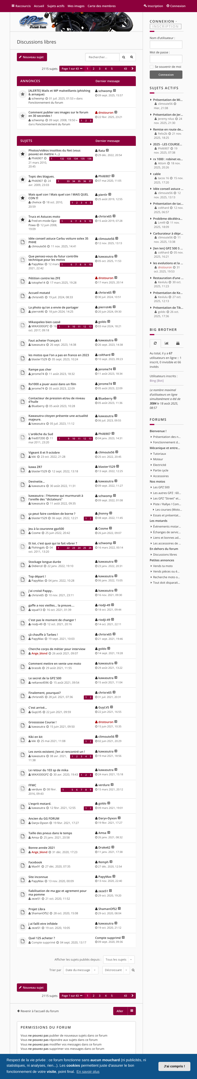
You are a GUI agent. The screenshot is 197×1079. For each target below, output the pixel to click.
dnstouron (105, 112)
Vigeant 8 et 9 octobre (44, 453)
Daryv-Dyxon (40, 823)
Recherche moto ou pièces (167, 577)
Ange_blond (39, 653)
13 (90, 326)
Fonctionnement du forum (46, 103)
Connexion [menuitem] (178, 6)
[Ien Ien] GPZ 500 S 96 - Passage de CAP (168, 248)
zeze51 (36, 899)
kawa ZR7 (35, 467)
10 (90, 221)
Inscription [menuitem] (155, 6)
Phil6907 (37, 158)
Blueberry (38, 406)
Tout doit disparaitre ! (167, 582)
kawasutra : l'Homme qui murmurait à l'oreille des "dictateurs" (56, 497)
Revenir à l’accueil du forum (40, 1011)
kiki (34, 457)
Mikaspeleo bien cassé (44, 322)
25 (84, 548)
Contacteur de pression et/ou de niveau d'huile (57, 400)
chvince (36, 202)
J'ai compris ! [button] (174, 1066)
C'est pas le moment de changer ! (52, 620)
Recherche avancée (132, 57)
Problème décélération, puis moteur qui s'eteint (168, 219)
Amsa (35, 837)
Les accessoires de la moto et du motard (167, 543)
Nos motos (157, 481)
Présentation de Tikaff (168, 308)
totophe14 (38, 283)
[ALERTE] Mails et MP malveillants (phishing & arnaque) (59, 92)
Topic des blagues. (42, 176)
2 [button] (94, 69)
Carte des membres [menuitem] (102, 6)
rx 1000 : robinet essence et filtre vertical (168, 159)
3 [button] (99, 69)
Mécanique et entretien (165, 448)
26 (90, 548)
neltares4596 (40, 682)
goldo (102, 322)
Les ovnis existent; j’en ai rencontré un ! (57, 752)
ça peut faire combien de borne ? (52, 514)
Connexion (162, 21)
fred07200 (38, 438)
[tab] (155, 343)
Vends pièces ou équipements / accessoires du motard (167, 571)
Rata (101, 151)
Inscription (165, 26)
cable (157, 174)
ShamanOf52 (40, 913)
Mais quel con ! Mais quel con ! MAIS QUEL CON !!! (59, 196)
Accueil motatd (39, 293)
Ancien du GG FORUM (44, 818)
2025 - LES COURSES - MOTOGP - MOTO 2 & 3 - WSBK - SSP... (168, 144)
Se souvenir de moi (165, 67)
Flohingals (38, 547)
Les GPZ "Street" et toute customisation (167, 498)
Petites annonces (162, 560)
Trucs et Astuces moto (44, 217)
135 (83, 158)
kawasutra (105, 256)
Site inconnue (38, 877)
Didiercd (37, 566)
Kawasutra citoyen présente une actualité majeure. (58, 417)
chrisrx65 (105, 216)
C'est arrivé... (38, 708)
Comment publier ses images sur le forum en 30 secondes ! (58, 114)
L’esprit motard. (40, 804)
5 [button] (112, 69)
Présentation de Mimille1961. (168, 100)
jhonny (103, 513)
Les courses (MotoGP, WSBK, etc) (169, 509)
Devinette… (37, 481)
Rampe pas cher (40, 369)
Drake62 (104, 847)
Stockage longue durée (45, 562)
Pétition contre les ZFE (44, 278)
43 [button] (125, 69)
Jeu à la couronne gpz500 (46, 529)
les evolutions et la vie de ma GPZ (168, 263)
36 (84, 181)
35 (79, 181)
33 (68, 181)
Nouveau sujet (33, 57)
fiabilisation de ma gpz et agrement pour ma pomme (58, 892)
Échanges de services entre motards (167, 532)
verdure (37, 789)
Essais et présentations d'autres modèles (167, 515)
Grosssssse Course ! (43, 722)
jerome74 (38, 374)
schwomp (38, 98)
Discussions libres (36, 42)
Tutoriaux (159, 454)
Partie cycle (160, 470)
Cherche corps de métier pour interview (57, 649)
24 (79, 548)
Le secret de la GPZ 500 (45, 678)
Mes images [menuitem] (76, 6)
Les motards (158, 521)
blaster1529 (39, 359)
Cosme (36, 533)
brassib (36, 668)
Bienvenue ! (158, 431)
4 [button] (106, 69)
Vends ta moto (163, 566)
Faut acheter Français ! (45, 340)
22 (68, 548)
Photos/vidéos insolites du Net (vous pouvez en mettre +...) (55, 152)
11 (79, 326)
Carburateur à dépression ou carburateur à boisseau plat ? (168, 233)
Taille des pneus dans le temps (50, 833)
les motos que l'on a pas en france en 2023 (59, 355)
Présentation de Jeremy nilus (168, 114)
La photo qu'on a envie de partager (54, 307)
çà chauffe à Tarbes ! (43, 635)
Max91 (36, 866)
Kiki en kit (36, 737)
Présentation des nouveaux (167, 437)
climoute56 (39, 246)
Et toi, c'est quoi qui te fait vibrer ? (53, 543)
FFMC (32, 785)
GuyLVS (36, 712)
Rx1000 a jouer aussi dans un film (52, 384)
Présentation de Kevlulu (168, 293)
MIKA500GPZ (40, 326)
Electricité (159, 465)
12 (84, 326)
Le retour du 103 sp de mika (48, 770)
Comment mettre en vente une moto (55, 664)
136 (89, 158)
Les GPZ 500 (161, 487)
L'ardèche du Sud (41, 434)
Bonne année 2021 (42, 848)
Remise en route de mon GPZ (168, 129)
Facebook (35, 862)
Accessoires (161, 476)
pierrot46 (38, 312)
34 (73, 181)
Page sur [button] (70, 69)
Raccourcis (23, 6)
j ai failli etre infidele (43, 924)
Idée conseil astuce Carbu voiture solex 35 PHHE (58, 240)
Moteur (158, 459)
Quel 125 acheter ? (42, 938)
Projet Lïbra (37, 909)
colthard (104, 355)
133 (69, 158)
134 (76, 158)
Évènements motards (167, 526)
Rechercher (123, 57)
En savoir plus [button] (88, 1072)
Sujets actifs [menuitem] (55, 6)
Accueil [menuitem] (39, 6)
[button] (132, 69)
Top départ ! (37, 576)
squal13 (37, 610)
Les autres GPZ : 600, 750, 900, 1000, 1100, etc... (167, 493)
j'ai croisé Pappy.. (41, 591)
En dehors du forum (164, 549)
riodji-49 (104, 605)
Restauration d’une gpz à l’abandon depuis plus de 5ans (168, 278)
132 (62, 158)
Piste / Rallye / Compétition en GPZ (167, 504)
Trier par (73, 970)
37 (90, 181)
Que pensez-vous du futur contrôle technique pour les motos (53, 258)
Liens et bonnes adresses (167, 538)
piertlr (102, 195)
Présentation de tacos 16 (168, 203)
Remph (103, 862)
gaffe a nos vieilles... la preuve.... (51, 605)
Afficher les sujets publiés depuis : (95, 959)
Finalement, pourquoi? (45, 693)
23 (73, 548)
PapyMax (37, 264)
